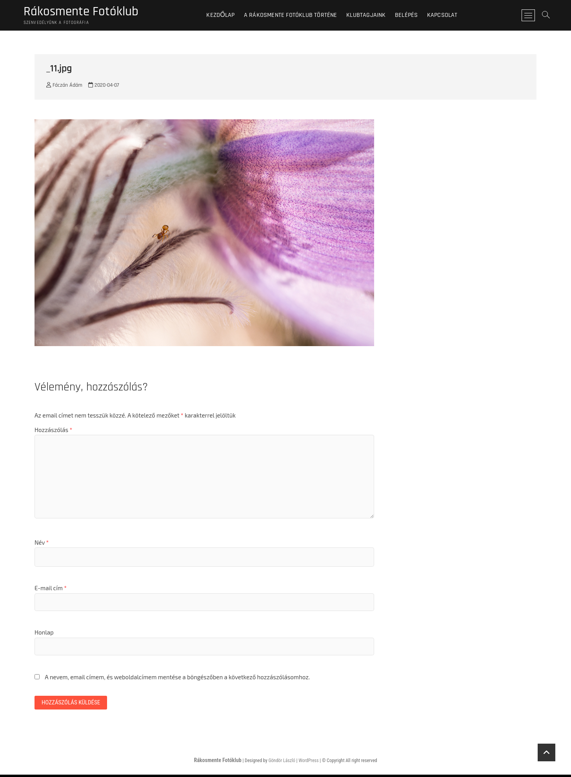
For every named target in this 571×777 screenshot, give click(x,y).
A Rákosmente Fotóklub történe (295, 15)
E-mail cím (51, 589)
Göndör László (281, 763)
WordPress (308, 763)
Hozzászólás (53, 430)
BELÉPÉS (410, 15)
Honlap (44, 633)
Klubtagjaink (370, 15)
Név (42, 543)
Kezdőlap (225, 15)
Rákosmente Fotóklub (85, 12)
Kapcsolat (446, 15)
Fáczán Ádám (64, 86)
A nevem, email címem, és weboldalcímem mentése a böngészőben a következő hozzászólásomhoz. (177, 678)
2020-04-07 (103, 86)
